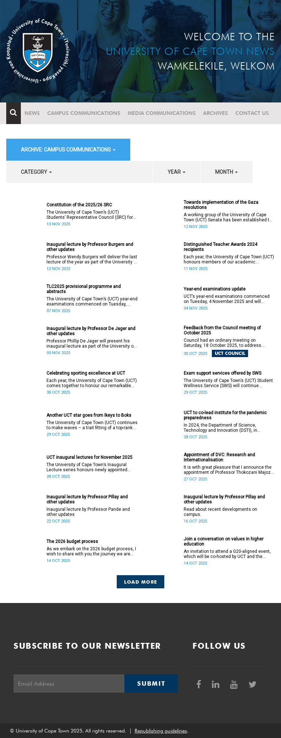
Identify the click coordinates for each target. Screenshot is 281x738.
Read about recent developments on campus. (220, 512)
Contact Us (252, 113)
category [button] (36, 172)
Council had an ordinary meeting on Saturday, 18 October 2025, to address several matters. (222, 343)
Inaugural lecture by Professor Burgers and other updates (89, 247)
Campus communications (83, 113)
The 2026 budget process (72, 541)
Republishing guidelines (161, 731)
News (32, 113)
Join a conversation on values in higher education (223, 541)
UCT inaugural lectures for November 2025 (89, 457)
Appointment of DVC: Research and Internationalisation (219, 457)
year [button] (177, 172)
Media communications (162, 113)
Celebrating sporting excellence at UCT (85, 373)
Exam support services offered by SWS (222, 373)
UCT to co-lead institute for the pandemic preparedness (225, 415)
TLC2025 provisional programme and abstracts (83, 289)
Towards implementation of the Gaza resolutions (221, 205)
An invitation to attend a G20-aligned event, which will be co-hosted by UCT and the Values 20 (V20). (227, 554)
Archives (215, 113)
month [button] (226, 172)
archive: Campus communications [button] (68, 150)
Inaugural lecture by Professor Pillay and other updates (87, 499)
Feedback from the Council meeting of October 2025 (222, 330)
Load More (140, 582)
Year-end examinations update (215, 289)
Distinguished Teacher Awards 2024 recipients (220, 247)
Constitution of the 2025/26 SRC (79, 204)
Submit (151, 683)
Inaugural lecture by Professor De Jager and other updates (90, 331)
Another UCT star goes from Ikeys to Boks (88, 415)
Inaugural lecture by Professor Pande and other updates (88, 512)
